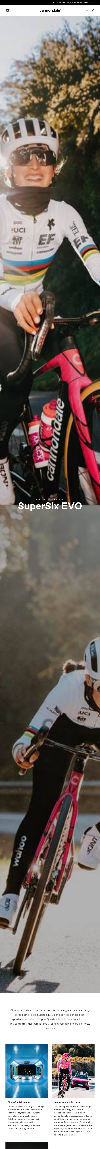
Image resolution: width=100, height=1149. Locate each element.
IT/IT (93, 3)
